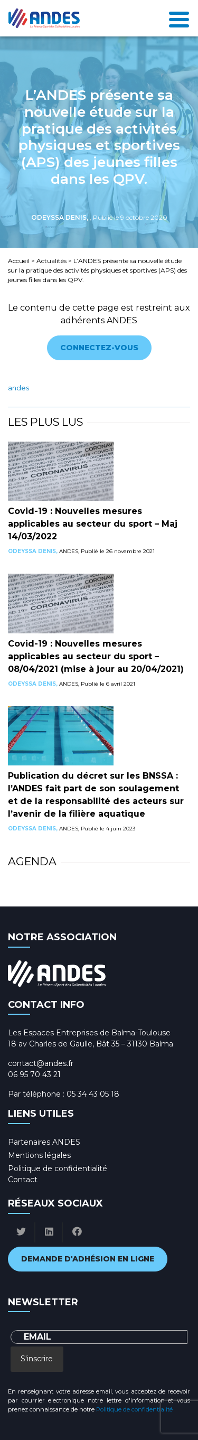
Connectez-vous (99, 347)
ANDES (18, 388)
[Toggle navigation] (179, 18)
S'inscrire (37, 1358)
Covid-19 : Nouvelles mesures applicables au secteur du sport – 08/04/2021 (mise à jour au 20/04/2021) (96, 656)
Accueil (19, 261)
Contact (22, 1179)
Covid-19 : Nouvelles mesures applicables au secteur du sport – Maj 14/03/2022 (92, 523)
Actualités (51, 261)
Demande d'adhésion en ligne (87, 1259)
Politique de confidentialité (57, 1168)
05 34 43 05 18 (93, 1094)
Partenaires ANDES (44, 1142)
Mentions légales (39, 1155)
